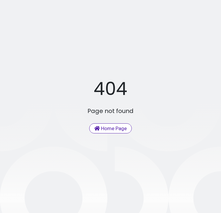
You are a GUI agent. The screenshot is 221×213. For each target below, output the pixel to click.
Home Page (110, 128)
